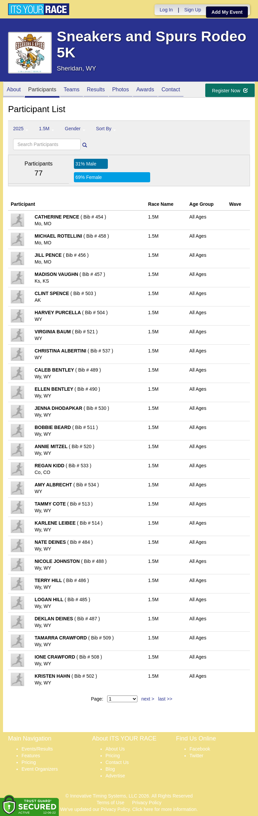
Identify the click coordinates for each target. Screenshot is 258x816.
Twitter (196, 755)
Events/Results (37, 749)
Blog (110, 769)
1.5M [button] (46, 128)
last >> (165, 699)
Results (96, 90)
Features (31, 755)
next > (148, 699)
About (14, 90)
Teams (71, 90)
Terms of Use (110, 802)
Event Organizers (40, 769)
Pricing (29, 762)
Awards (145, 90)
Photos (120, 90)
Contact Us (117, 762)
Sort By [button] (106, 128)
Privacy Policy (146, 802)
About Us (115, 749)
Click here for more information (164, 809)
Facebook (199, 749)
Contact (171, 90)
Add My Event (227, 12)
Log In (166, 9)
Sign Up (192, 9)
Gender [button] (75, 128)
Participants (42, 90)
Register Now (230, 90)
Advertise (115, 775)
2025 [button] (20, 128)
